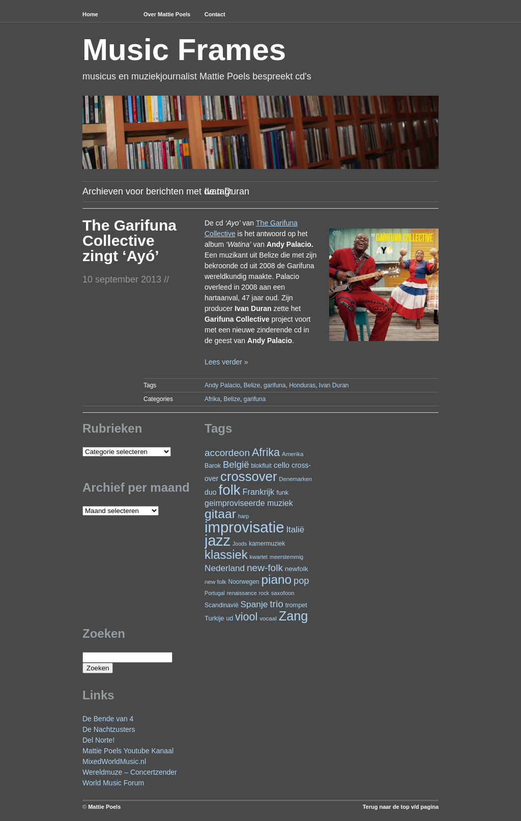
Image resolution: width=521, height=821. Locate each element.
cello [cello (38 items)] (282, 465)
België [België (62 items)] (236, 464)
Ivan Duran (334, 385)
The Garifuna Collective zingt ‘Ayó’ (129, 240)
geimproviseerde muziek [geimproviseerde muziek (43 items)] (249, 502)
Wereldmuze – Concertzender (129, 772)
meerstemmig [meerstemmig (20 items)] (286, 557)
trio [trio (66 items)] (276, 604)
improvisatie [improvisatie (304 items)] (244, 527)
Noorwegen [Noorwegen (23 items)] (243, 581)
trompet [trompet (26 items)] (296, 605)
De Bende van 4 (107, 719)
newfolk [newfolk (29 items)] (296, 569)
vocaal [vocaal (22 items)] (268, 618)
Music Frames (184, 50)
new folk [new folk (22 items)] (215, 581)
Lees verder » (226, 362)
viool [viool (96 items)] (246, 616)
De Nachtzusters (108, 729)
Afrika (212, 399)
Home (90, 14)
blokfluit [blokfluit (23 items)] (261, 465)
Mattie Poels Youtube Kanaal (127, 751)
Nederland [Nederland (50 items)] (225, 568)
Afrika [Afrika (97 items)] (266, 452)
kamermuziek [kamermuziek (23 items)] (267, 543)
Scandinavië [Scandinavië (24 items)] (222, 605)
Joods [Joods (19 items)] (240, 544)
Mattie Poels (104, 807)
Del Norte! (98, 740)
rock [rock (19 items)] (264, 593)
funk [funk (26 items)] (282, 492)
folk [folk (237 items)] (230, 490)
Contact (215, 14)
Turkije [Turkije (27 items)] (214, 618)
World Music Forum (113, 783)
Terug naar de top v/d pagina (401, 807)
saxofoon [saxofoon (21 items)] (283, 593)
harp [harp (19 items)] (243, 516)
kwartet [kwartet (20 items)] (259, 557)
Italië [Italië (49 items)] (295, 529)
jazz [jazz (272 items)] (217, 540)
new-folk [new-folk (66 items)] (265, 567)
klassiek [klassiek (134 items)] (226, 554)
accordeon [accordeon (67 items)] (227, 452)
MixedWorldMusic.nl (114, 761)
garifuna (274, 385)
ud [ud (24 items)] (230, 618)
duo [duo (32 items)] (211, 492)
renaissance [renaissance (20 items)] (242, 593)
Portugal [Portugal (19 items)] (215, 593)
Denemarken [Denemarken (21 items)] (295, 479)
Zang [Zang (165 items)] (293, 616)
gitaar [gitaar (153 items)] (220, 514)
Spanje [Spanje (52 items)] (254, 604)
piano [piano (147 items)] (276, 579)
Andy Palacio (222, 385)
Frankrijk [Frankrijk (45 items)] (259, 491)
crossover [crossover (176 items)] (248, 476)
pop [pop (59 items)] (301, 580)
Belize (252, 385)
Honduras (302, 385)
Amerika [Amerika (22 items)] (293, 453)
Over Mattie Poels (166, 14)
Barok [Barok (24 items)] (213, 465)
